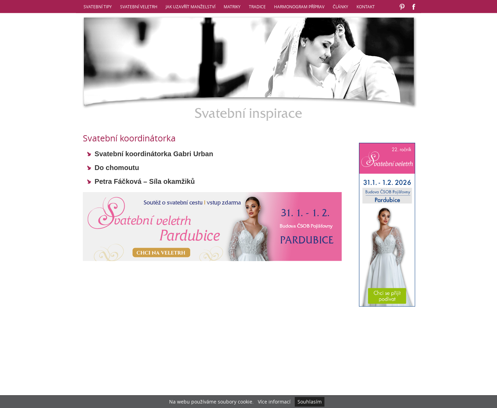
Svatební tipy (98, 7)
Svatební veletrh (138, 7)
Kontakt (366, 7)
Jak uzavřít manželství (190, 7)
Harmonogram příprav (299, 7)
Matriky (232, 7)
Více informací (274, 401)
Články (340, 7)
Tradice (257, 7)
